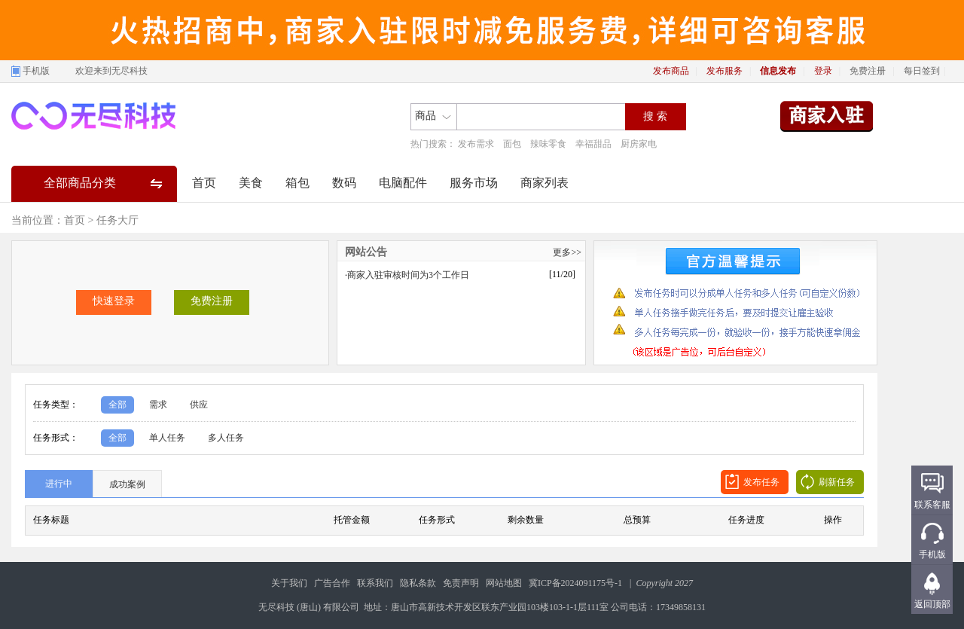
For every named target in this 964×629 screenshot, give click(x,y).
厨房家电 (639, 144)
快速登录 (114, 301)
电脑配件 (403, 182)
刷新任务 (837, 482)
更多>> (567, 252)
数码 (344, 182)
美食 (251, 182)
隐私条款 (418, 583)
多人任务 (226, 437)
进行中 (58, 483)
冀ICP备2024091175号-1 (575, 583)
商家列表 (544, 182)
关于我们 (289, 583)
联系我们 (375, 583)
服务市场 (474, 182)
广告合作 (332, 583)
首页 (204, 182)
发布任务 (761, 482)
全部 (117, 404)
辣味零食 (548, 144)
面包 (512, 144)
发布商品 (671, 71)
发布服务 (724, 71)
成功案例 (127, 484)
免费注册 (868, 71)
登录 (823, 71)
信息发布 (778, 71)
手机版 (36, 71)
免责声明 (461, 583)
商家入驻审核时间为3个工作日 (408, 275)
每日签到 (922, 71)
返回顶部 (932, 604)
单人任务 (167, 437)
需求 (158, 404)
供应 (199, 404)
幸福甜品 (593, 144)
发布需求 (476, 144)
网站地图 (504, 583)
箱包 (297, 182)
